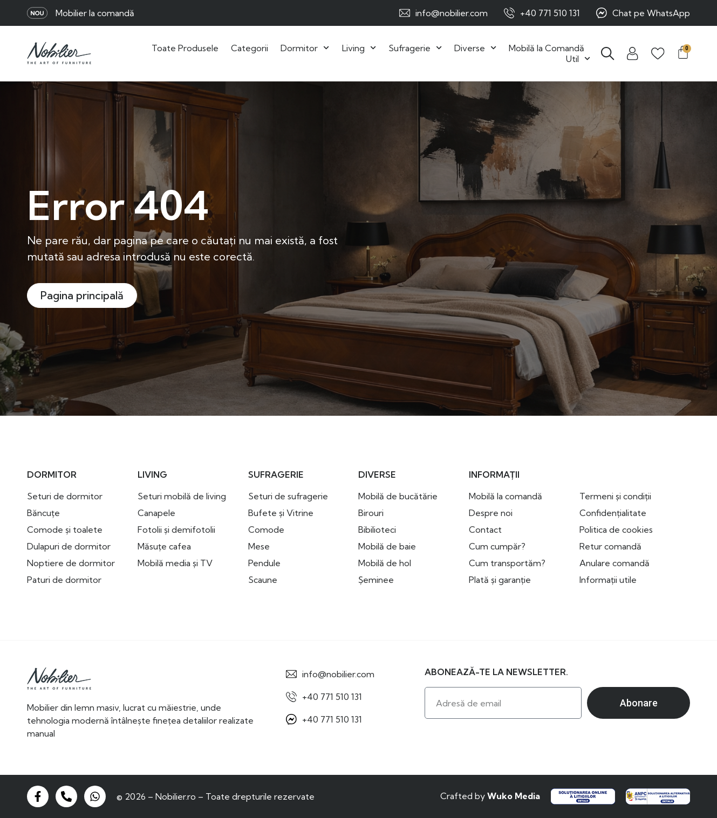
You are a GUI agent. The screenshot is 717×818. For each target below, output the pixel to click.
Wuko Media (513, 795)
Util (578, 58)
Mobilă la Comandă (546, 48)
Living (359, 48)
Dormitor (305, 48)
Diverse (475, 48)
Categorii (249, 48)
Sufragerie (415, 48)
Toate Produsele (185, 48)
